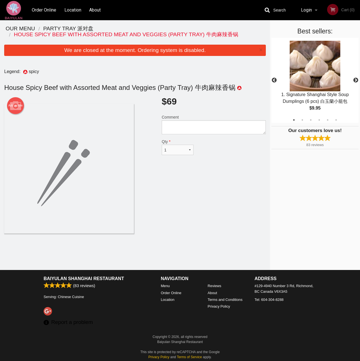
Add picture (15, 105)
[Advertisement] (135, 252)
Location (72, 10)
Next (356, 80)
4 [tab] (319, 120)
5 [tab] (327, 120)
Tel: (269, 300)
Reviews (214, 286)
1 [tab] (294, 120)
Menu (165, 286)
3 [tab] (311, 120)
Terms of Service (189, 357)
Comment (214, 124)
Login (306, 10)
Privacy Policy (219, 306)
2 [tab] (302, 120)
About (95, 10)
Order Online (44, 10)
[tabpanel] (315, 80)
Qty (178, 147)
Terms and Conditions (225, 300)
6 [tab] (336, 120)
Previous (274, 80)
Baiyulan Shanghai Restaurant (84, 278)
